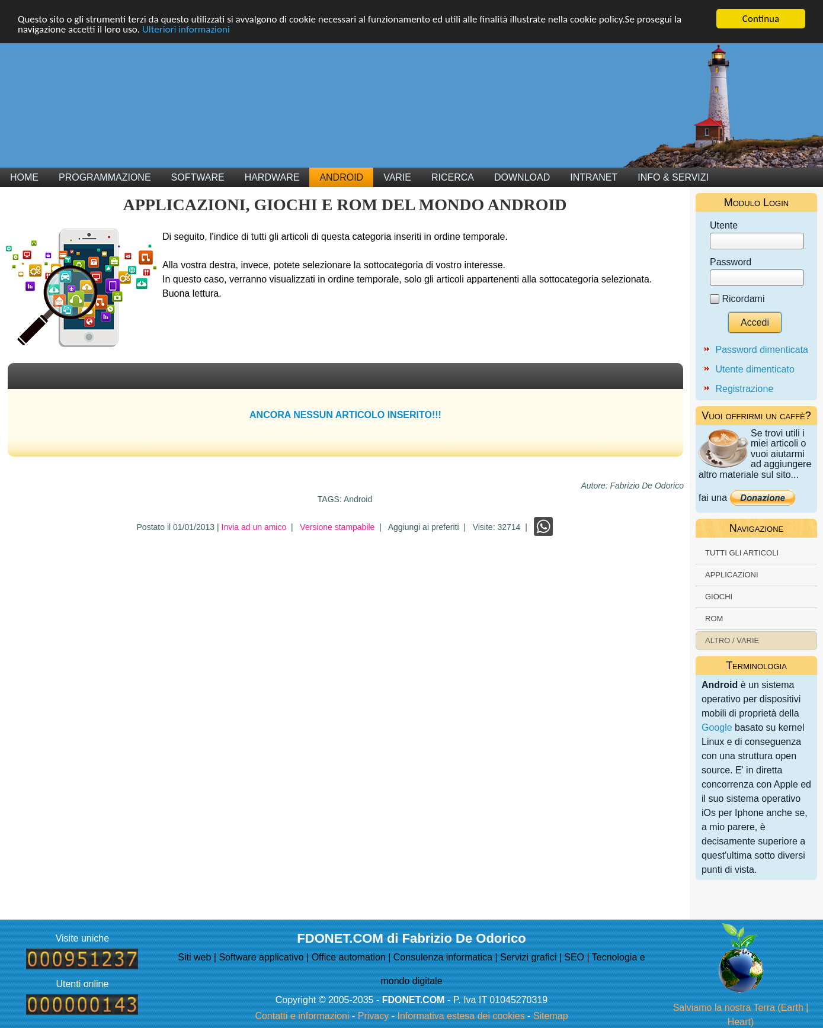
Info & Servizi (673, 177)
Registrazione (744, 389)
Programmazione (105, 177)
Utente (724, 225)
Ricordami (743, 299)
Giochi (718, 596)
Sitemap (550, 1016)
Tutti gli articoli (742, 552)
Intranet (593, 177)
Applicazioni (731, 574)
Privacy (373, 1016)
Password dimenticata (761, 350)
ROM (714, 618)
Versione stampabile (337, 527)
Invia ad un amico (254, 527)
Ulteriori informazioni (186, 29)
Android (341, 177)
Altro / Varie (732, 640)
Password (730, 262)
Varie (397, 177)
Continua (760, 18)
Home (24, 177)
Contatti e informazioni (302, 1016)
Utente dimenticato (754, 369)
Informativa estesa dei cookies (460, 1016)
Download (522, 177)
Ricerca (452, 177)
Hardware (272, 177)
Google (717, 727)
